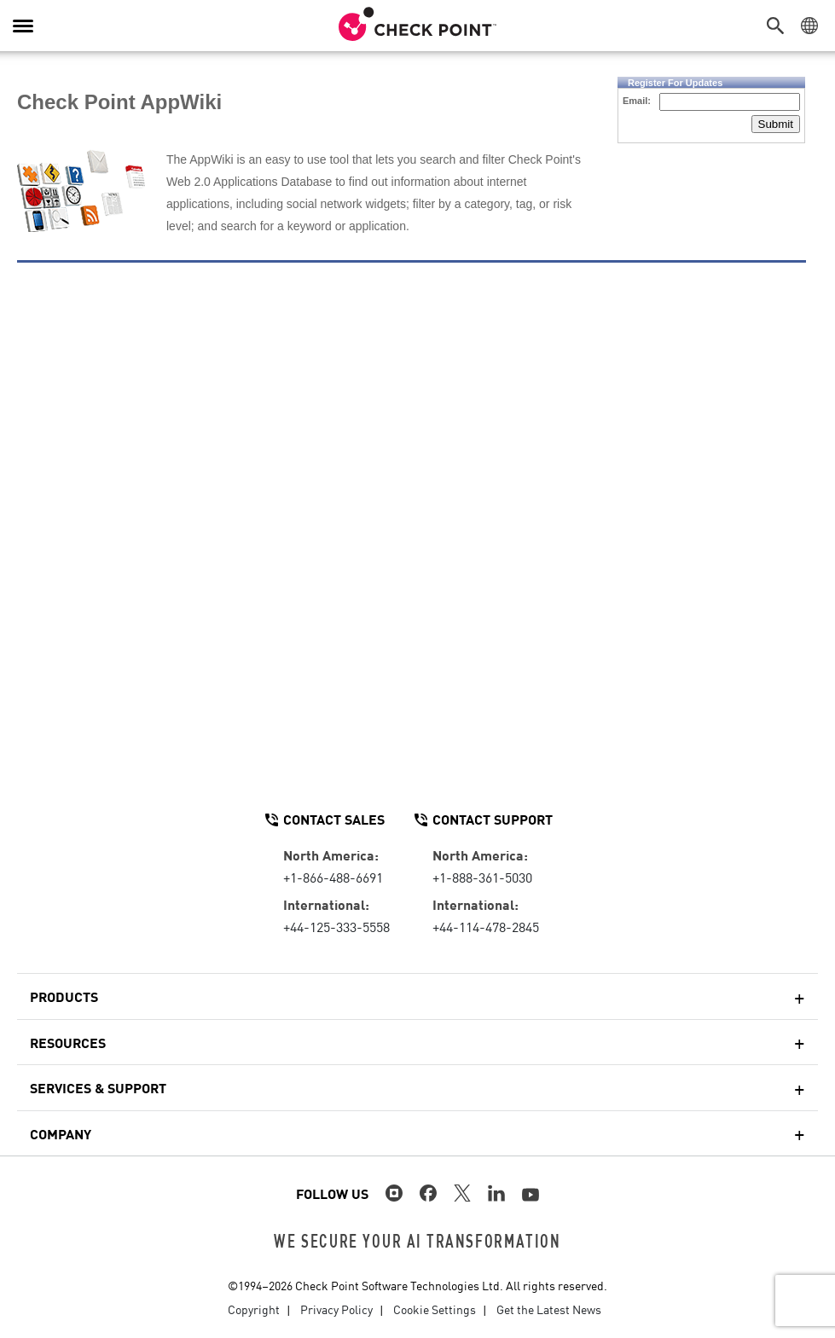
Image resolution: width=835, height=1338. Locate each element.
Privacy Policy (336, 1309)
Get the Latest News (548, 1309)
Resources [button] (68, 1042)
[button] (779, 25)
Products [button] (64, 996)
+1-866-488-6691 (333, 876)
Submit (775, 124)
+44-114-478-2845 (485, 926)
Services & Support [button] (98, 1087)
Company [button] (60, 1133)
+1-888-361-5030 (482, 876)
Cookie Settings (434, 1309)
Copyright (254, 1309)
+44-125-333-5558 (336, 926)
